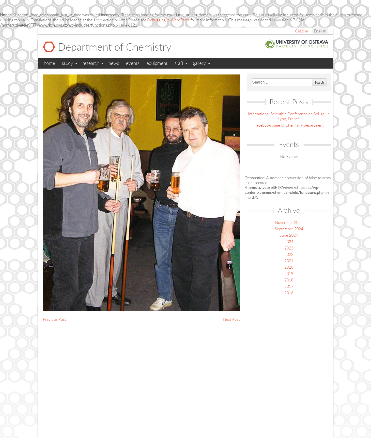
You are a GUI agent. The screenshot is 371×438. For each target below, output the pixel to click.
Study (67, 63)
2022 (288, 254)
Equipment (157, 63)
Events (132, 63)
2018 (288, 280)
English (320, 31)
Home (49, 63)
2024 (288, 241)
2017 (288, 286)
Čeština (301, 31)
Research (90, 63)
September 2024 (289, 229)
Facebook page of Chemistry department (289, 125)
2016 (288, 292)
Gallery (199, 63)
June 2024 (289, 235)
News (113, 63)
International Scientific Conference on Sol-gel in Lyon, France (289, 116)
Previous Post (54, 319)
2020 (288, 267)
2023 (288, 248)
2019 (288, 273)
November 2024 (289, 222)
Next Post (231, 319)
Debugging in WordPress (168, 20)
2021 (288, 260)
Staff (178, 63)
